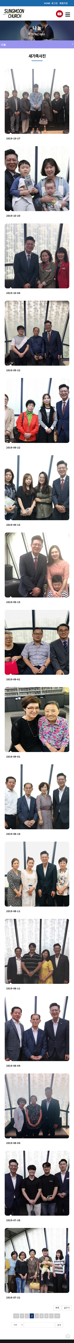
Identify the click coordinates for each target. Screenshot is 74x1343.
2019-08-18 (13, 833)
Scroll (68, 1336)
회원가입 (64, 3)
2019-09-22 (13, 370)
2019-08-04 (13, 1065)
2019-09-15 (13, 524)
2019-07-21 (13, 1297)
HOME (47, 3)
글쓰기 (67, 1307)
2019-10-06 (13, 293)
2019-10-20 (13, 215)
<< (16, 1316)
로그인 (55, 3)
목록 (57, 1307)
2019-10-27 (13, 138)
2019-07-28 (13, 1220)
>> (57, 1316)
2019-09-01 (13, 679)
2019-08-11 (13, 911)
